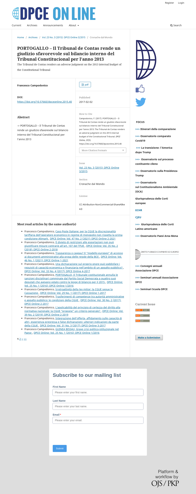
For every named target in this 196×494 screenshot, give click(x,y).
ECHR (138, 210)
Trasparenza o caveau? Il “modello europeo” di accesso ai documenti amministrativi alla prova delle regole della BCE (73, 254)
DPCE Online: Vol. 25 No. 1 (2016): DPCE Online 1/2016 (66, 332)
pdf (86, 84)
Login (181, 2)
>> (25, 339)
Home (20, 37)
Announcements (53, 25)
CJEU (138, 217)
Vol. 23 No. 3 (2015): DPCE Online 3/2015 (63, 37)
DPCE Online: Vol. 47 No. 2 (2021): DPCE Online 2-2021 (83, 238)
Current (16, 25)
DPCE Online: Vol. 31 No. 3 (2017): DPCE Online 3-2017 (73, 325)
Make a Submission (149, 337)
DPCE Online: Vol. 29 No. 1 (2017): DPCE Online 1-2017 (73, 293)
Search (176, 25)
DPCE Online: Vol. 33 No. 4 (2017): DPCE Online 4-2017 (57, 271)
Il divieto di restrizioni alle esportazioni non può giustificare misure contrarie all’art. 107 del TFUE (69, 244)
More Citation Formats (94, 150)
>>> (137, 129)
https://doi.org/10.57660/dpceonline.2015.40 (44, 101)
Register (169, 2)
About (73, 25)
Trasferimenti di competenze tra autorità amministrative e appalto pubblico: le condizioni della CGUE (74, 298)
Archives (32, 25)
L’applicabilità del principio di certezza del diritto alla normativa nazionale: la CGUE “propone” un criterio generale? (72, 309)
